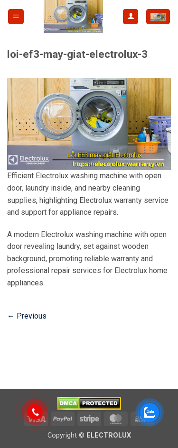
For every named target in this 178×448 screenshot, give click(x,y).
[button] (16, 17)
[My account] (130, 17)
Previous (27, 315)
